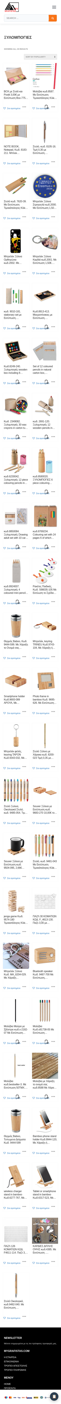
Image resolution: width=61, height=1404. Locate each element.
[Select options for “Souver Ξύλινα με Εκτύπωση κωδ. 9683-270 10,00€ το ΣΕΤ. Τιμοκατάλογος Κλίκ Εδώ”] (53, 822)
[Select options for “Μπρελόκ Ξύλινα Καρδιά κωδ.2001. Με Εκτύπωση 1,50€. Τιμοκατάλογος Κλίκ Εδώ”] (53, 272)
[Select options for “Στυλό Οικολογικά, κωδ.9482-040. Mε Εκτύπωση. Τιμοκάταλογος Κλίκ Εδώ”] (24, 1317)
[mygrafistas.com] (12, 7)
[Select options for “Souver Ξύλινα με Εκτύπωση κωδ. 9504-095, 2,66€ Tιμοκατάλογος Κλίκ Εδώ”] (24, 877)
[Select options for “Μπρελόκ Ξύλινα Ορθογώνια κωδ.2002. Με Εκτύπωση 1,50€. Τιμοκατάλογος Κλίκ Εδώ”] (24, 272)
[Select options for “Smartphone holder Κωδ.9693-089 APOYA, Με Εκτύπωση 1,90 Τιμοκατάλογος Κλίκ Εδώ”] (24, 712)
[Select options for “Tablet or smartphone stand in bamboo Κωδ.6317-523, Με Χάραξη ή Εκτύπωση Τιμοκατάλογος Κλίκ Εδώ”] (53, 1207)
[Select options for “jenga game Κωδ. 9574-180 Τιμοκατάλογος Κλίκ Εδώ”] (24, 932)
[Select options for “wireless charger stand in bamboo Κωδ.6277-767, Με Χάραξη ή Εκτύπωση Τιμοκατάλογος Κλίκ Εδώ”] (24, 1207)
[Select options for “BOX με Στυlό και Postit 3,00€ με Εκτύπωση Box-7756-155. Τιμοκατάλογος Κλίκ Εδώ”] (24, 107)
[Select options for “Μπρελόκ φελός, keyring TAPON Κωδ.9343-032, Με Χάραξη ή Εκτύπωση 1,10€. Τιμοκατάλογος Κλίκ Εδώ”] (24, 767)
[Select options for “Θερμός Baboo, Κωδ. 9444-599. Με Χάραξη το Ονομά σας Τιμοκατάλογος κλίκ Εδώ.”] (24, 657)
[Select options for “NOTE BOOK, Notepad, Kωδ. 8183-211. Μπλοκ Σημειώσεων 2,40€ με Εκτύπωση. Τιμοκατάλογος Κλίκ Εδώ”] (24, 162)
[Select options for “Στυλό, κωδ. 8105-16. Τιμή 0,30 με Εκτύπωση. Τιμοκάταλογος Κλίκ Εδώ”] (53, 162)
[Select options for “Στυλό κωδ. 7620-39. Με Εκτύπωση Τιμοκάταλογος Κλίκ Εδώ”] (24, 217)
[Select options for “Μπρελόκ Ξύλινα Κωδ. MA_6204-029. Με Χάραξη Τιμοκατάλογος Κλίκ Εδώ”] (24, 987)
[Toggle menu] (54, 7)
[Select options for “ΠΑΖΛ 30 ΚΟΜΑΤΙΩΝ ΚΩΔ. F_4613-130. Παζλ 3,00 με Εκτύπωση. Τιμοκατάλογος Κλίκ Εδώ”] (53, 932)
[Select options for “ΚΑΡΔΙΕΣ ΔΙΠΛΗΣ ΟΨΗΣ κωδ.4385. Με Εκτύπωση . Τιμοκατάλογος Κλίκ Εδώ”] (53, 1262)
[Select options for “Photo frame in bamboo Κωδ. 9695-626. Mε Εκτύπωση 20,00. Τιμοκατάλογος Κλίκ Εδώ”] (53, 712)
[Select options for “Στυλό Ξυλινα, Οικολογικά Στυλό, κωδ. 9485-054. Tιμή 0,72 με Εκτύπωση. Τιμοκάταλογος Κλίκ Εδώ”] (24, 822)
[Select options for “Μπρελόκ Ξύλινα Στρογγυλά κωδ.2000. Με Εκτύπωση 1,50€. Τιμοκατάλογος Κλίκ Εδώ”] (53, 217)
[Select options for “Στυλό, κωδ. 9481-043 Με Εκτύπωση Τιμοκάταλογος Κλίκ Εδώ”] (53, 877)
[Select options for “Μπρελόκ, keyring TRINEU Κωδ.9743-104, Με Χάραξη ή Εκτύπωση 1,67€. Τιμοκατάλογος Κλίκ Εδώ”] (53, 657)
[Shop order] (40, 57)
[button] (11, 108)
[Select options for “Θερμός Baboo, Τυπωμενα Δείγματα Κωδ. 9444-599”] (24, 1152)
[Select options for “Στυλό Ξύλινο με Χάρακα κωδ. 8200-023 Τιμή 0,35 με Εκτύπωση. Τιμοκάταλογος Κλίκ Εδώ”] (53, 767)
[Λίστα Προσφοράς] (54, 1396)
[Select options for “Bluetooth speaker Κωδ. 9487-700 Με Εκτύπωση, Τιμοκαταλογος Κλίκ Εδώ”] (53, 987)
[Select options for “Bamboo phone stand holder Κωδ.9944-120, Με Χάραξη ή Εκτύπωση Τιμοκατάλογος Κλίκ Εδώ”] (53, 1152)
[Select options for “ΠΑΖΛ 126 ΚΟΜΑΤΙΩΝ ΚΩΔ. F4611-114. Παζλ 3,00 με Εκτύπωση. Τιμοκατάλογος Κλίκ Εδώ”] (24, 1262)
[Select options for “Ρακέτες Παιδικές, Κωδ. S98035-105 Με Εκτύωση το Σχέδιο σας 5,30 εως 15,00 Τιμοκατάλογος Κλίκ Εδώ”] (53, 602)
